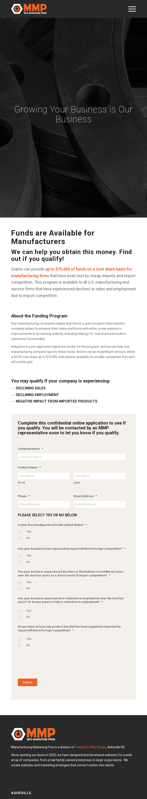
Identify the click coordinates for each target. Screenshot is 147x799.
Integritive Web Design (90, 747)
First (21, 482)
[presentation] (52, 662)
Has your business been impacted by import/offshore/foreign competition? (71, 548)
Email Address (85, 496)
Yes (29, 531)
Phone (24, 496)
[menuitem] (130, 9)
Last (77, 482)
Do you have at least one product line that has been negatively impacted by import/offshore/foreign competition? (69, 628)
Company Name (30, 448)
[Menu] (130, 9)
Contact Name (29, 467)
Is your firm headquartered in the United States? (52, 525)
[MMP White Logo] (61, 9)
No (28, 538)
